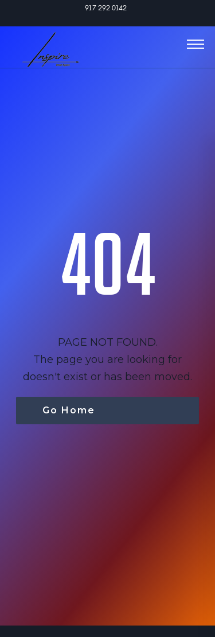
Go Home (68, 410)
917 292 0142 (106, 7)
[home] (45, 43)
